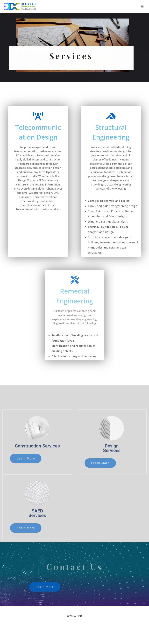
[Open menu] (142, 6)
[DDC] (20, 6)
